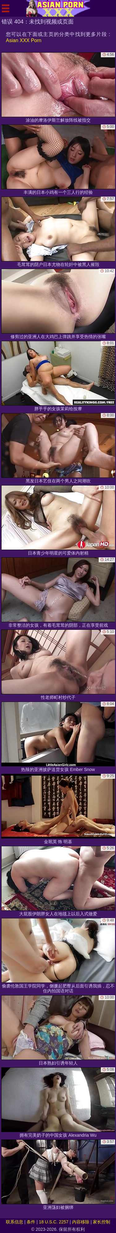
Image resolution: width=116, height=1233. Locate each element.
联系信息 (14, 1221)
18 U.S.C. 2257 (54, 1221)
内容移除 (80, 1221)
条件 (31, 1221)
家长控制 (101, 1221)
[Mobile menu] (6, 8)
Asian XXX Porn (23, 40)
